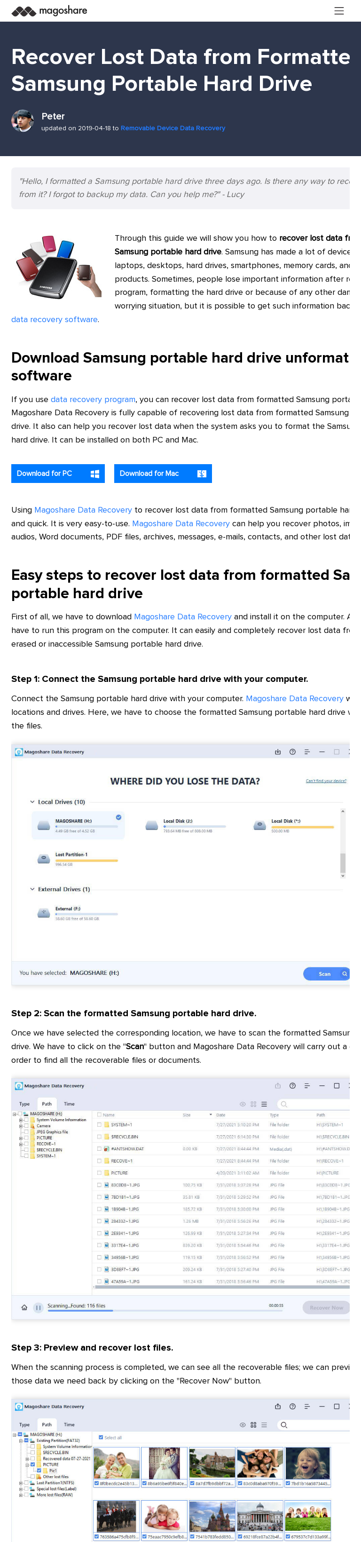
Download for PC (58, 474)
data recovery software (54, 320)
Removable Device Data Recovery (173, 128)
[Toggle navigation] (339, 11)
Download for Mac (163, 474)
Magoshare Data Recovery (83, 510)
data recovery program (93, 399)
